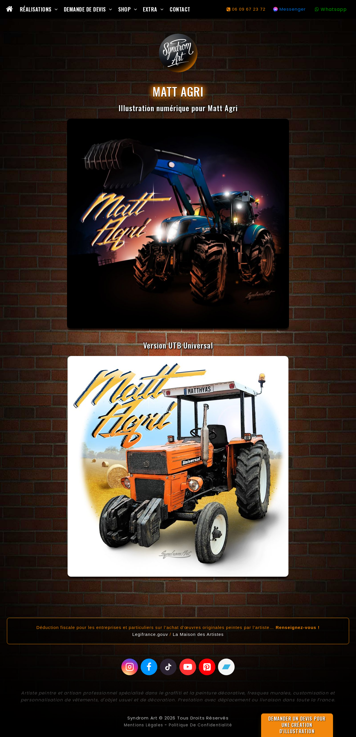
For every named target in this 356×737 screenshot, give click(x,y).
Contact (180, 9)
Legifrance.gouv (150, 633)
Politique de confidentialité (202, 725)
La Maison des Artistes (198, 633)
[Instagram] (128, 666)
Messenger (293, 9)
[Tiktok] (168, 666)
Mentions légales (141, 725)
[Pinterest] (208, 666)
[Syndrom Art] (178, 53)
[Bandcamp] (227, 666)
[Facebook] (148, 666)
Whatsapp (334, 9)
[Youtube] (188, 666)
